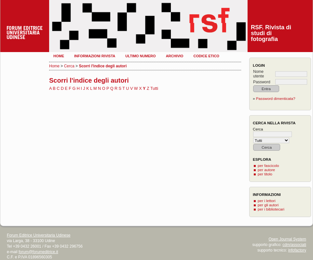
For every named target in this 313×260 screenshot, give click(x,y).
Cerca (69, 66)
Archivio (175, 56)
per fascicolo (268, 165)
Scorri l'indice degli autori (103, 66)
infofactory (297, 250)
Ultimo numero (140, 56)
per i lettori (267, 200)
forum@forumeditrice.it (38, 252)
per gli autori (268, 205)
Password (261, 82)
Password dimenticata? (275, 98)
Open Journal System (287, 239)
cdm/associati (294, 244)
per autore (266, 170)
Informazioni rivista (94, 56)
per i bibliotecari (271, 209)
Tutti (154, 88)
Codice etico (206, 56)
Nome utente (258, 73)
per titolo (265, 174)
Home (58, 56)
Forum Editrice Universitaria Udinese (38, 235)
